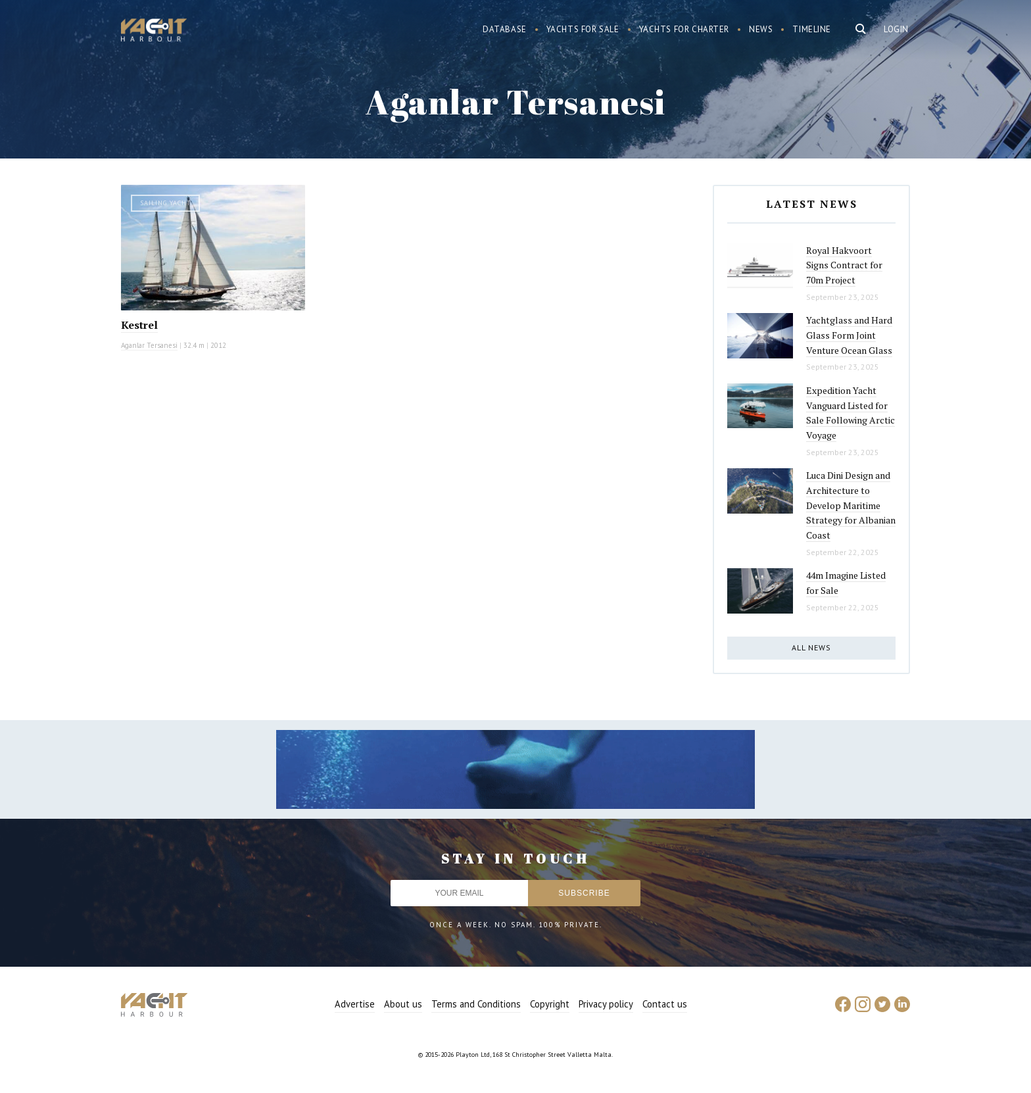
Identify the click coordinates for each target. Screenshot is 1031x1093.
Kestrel (139, 325)
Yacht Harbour (154, 31)
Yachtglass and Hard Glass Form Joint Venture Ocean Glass (849, 335)
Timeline (811, 29)
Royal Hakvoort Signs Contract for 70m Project (844, 265)
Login (896, 29)
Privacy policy (606, 1004)
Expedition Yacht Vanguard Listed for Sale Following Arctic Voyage (850, 412)
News (761, 29)
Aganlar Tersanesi (149, 345)
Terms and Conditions (476, 1004)
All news (811, 647)
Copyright (549, 1004)
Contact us (664, 1004)
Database (505, 29)
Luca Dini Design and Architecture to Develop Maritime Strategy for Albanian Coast (851, 505)
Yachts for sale (582, 29)
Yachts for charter (684, 29)
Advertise (355, 1004)
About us (403, 1004)
